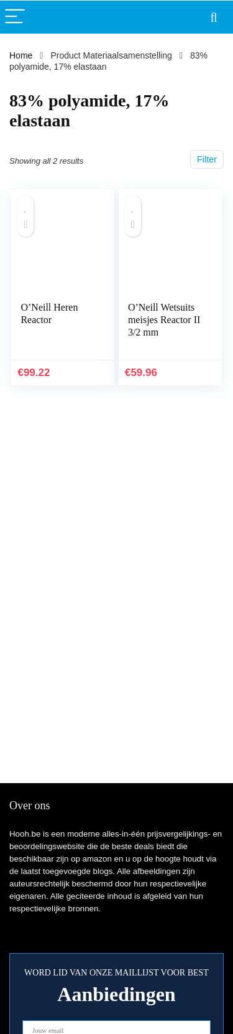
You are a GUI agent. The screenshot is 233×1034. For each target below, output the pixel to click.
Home (20, 55)
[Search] (214, 17)
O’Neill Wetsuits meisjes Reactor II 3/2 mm (164, 319)
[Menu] (15, 17)
